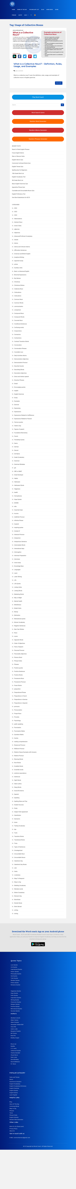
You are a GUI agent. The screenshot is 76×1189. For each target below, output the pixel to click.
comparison (17, 310)
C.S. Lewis (14, 1048)
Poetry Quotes (15, 982)
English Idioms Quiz (17, 160)
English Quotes (14, 1090)
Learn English (13, 1095)
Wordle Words (18, 903)
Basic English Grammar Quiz (20, 183)
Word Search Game (38, 112)
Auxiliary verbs (18, 268)
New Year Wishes (19, 629)
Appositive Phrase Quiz (18, 187)
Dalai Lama (14, 1057)
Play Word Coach (38, 97)
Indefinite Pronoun (19, 517)
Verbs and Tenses (14, 1077)
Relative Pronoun (19, 755)
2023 (15, 211)
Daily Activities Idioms (20, 355)
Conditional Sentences (20, 324)
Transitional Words (19, 840)
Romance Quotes (15, 984)
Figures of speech (19, 429)
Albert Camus (14, 1020)
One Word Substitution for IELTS (21, 197)
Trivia (15, 843)
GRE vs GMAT (18, 471)
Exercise (16, 404)
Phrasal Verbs (18, 661)
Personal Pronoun (19, 650)
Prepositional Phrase (20, 692)
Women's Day (18, 896)
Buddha (13, 1046)
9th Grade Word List (17, 180)
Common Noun (18, 299)
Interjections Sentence (20, 541)
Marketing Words (19, 594)
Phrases (16, 664)
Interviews (17, 559)
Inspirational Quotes (16, 969)
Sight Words (17, 780)
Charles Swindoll (15, 1052)
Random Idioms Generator (38, 130)
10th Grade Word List (18, 173)
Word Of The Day (22, 9)
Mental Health (18, 601)
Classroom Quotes (16, 1002)
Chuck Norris (14, 1055)
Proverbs (16, 717)
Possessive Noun (19, 678)
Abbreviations (18, 218)
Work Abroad (17, 906)
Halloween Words (19, 485)
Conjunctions (18, 331)
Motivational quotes (19, 618)
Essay (16, 397)
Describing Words (19, 369)
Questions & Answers (15, 1081)
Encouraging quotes (19, 387)
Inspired (16, 524)
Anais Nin (13, 1026)
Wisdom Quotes (15, 980)
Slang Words (17, 787)
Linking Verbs (18, 587)
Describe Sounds (19, 366)
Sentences (17, 776)
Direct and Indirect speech (21, 376)
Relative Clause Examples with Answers (25, 752)
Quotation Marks (19, 734)
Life (15, 580)
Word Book (50, 9)
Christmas (17, 282)
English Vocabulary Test (18, 177)
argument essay (18, 260)
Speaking (16, 797)
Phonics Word (18, 657)
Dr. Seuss (13, 1064)
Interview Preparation (20, 555)
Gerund (16, 450)
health (16, 492)
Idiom (56, 9)
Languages (17, 569)
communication (18, 306)
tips (15, 829)
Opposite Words (18, 640)
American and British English (22, 254)
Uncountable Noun (19, 854)
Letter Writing (18, 576)
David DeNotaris (15, 1061)
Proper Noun (17, 713)
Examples (17, 401)
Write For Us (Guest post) (17, 1126)
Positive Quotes (15, 1006)
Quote (20, 15)
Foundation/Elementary (20, 433)
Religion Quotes (15, 1004)
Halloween (17, 482)
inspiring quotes (18, 527)
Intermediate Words (19, 545)
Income (16, 513)
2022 (15, 208)
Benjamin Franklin (16, 1031)
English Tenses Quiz (17, 166)
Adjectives (17, 232)
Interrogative (17, 552)
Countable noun (18, 352)
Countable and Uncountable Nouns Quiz (23, 190)
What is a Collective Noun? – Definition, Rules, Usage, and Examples (38, 65)
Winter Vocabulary (19, 892)
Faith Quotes (14, 995)
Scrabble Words (18, 766)
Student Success (19, 805)
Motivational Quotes (16, 1008)
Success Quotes (15, 1011)
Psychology (17, 720)
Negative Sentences (19, 626)
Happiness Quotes (16, 991)
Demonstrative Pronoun (20, 362)
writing (16, 910)
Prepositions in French (20, 696)
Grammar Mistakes (19, 464)
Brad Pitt (13, 1035)
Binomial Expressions (20, 275)
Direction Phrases (19, 380)
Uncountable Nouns (19, 857)
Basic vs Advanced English (21, 271)
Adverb (16, 239)
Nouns (11, 1079)
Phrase (14, 15)
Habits (16, 478)
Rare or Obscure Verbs (18, 156)
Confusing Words (14, 1106)
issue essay (17, 562)
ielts (15, 506)
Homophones (18, 496)
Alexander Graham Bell (17, 1024)
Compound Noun (19, 313)
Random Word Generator (38, 121)
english (16, 390)
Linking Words (18, 590)
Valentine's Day (18, 861)
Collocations (17, 292)
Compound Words (19, 317)
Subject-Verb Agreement (21, 812)
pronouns (17, 706)
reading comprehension (20, 741)
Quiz (25, 15)
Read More (58, 83)
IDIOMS (16, 503)
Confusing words (19, 327)
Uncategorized (18, 850)
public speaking (18, 724)
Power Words (18, 685)
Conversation (18, 345)
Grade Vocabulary (19, 457)
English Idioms (14, 1092)
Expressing (17, 408)
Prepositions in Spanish (20, 703)
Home (13, 9)
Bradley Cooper (15, 1037)
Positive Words (18, 675)
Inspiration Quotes (16, 997)
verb (15, 868)
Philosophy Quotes (16, 973)
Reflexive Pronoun (19, 748)
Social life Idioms (19, 790)
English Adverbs (14, 1117)
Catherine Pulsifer (16, 1050)
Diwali (16, 383)
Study (15, 808)
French (16, 436)
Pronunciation (18, 710)
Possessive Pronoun (20, 682)
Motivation (17, 615)
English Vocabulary (15, 1083)
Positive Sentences (19, 671)
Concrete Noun (18, 320)
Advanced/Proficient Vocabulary (23, 236)
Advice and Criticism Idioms (22, 246)
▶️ (35, 15)
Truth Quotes (14, 978)
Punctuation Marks (19, 731)
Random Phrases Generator (38, 139)
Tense (11, 1113)
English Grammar (19, 394)
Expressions (17, 411)
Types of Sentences (19, 847)
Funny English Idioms (18, 153)
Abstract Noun (18, 222)
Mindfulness (17, 604)
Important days (18, 510)
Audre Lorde (14, 1029)
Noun (15, 633)
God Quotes (14, 976)
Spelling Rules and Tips (20, 801)
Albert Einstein (15, 1022)
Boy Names (17, 278)
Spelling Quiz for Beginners (19, 170)
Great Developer (18, 475)
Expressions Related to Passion (23, 418)
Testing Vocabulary (19, 826)
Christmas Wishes (19, 285)
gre (15, 468)
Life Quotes (17, 583)
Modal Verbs (17, 608)
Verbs (15, 871)
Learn (15, 573)
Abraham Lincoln (15, 1018)
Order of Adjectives (19, 643)
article (16, 264)
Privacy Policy (13, 1128)
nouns (16, 636)
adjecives (17, 229)
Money (16, 612)
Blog (42, 9)
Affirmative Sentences (20, 250)
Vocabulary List (34, 9)
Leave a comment (19, 70)
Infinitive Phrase (18, 520)
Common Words (18, 303)
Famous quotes (18, 422)
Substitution (17, 815)
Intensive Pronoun (19, 534)
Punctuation (17, 727)
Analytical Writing (19, 257)
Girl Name (17, 454)
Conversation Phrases (20, 348)
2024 (15, 215)
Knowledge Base (19, 566)
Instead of (17, 531)
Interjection (17, 538)
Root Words (17, 762)
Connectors (17, 334)
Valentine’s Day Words (20, 864)
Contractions (17, 338)
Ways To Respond (19, 878)
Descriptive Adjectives (20, 373)
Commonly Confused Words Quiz (21, 163)
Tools (15, 833)
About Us (12, 1131)
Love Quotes (14, 965)
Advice (16, 243)
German (16, 447)
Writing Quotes (15, 1000)
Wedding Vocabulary (20, 885)
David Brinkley (15, 1059)
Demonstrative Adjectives (21, 359)
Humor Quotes (15, 971)
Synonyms (17, 819)
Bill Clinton (14, 1033)
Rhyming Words (18, 759)
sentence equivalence (20, 773)
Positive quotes (18, 668)
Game (16, 443)
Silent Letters (18, 783)
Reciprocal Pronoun (19, 745)
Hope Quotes (18, 499)
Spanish (16, 794)
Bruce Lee (13, 1044)
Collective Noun (18, 289)
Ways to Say (17, 882)
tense (15, 822)
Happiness (17, 489)
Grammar (17, 461)
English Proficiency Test (18, 194)
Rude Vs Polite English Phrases (20, 149)
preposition (17, 689)
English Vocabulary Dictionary (18, 1086)
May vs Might (18, 597)
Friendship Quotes (19, 439)
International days (19, 548)
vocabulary (17, 875)
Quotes (16, 738)
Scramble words (18, 769)
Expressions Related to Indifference (24, 415)
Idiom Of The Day (14, 1104)
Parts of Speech (18, 647)
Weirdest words (18, 889)
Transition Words (19, 836)
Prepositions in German (20, 699)
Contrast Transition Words (21, 341)
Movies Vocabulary (19, 622)
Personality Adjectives (20, 654)
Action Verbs (17, 225)
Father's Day (17, 425)
